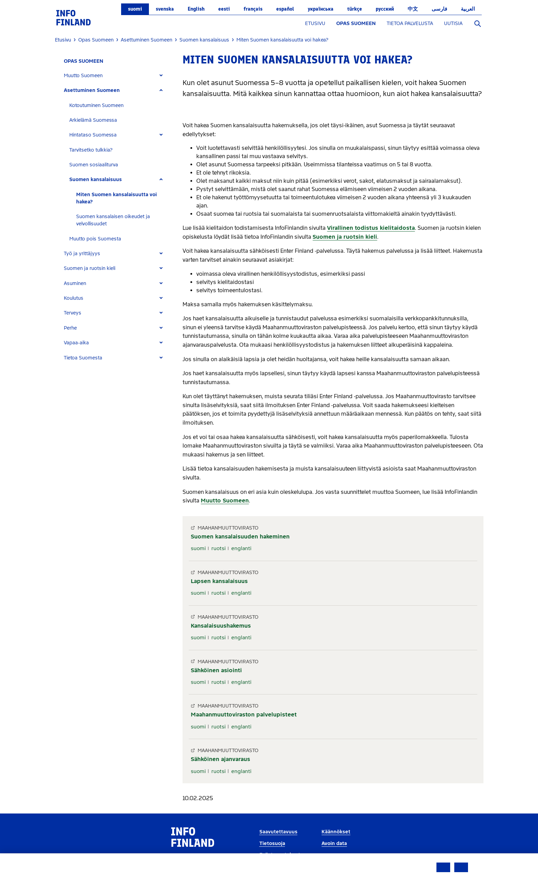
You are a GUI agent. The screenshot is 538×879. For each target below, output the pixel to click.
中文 (413, 9)
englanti (241, 548)
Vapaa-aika (76, 343)
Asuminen (75, 283)
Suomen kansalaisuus (95, 179)
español (285, 9)
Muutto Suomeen (83, 76)
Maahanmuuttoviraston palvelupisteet (244, 714)
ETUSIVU (315, 23)
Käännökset (335, 832)
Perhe (70, 328)
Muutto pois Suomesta (95, 239)
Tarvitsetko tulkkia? (91, 150)
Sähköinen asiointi (216, 670)
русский (385, 9)
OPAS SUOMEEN (356, 23)
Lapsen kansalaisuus (219, 581)
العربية (468, 9)
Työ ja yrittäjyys (82, 254)
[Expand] (161, 75)
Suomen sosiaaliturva (93, 165)
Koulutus (73, 298)
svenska (165, 9)
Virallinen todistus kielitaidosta (371, 228)
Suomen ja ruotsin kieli (89, 268)
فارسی (439, 9)
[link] (73, 17)
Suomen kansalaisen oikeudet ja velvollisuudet (113, 220)
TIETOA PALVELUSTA (410, 23)
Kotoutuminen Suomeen (96, 105)
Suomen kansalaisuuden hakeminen (240, 536)
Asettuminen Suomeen (92, 90)
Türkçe (354, 9)
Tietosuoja (272, 843)
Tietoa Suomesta (83, 358)
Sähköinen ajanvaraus (220, 759)
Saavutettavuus (278, 832)
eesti (224, 9)
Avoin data (334, 843)
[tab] (116, 75)
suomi (135, 9)
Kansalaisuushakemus (221, 625)
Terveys (72, 313)
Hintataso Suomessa (93, 135)
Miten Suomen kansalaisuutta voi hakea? (116, 198)
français (253, 9)
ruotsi (218, 548)
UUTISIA (453, 23)
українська (321, 9)
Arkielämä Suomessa (93, 120)
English (196, 9)
